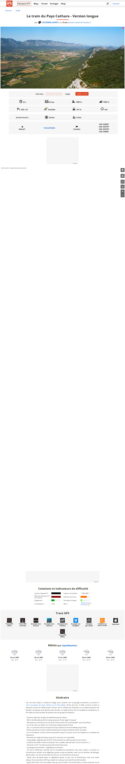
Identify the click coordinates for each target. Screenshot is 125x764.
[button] (123, 170)
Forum (44, 3)
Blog (36, 3)
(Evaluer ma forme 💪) (86, 604)
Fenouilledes (49, 128)
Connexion (116, 4)
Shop (63, 3)
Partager (54, 3)
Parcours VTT (23, 3)
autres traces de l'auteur (79, 22)
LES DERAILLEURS (48, 22)
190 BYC (83, 603)
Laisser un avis (82, 94)
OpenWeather (69, 645)
